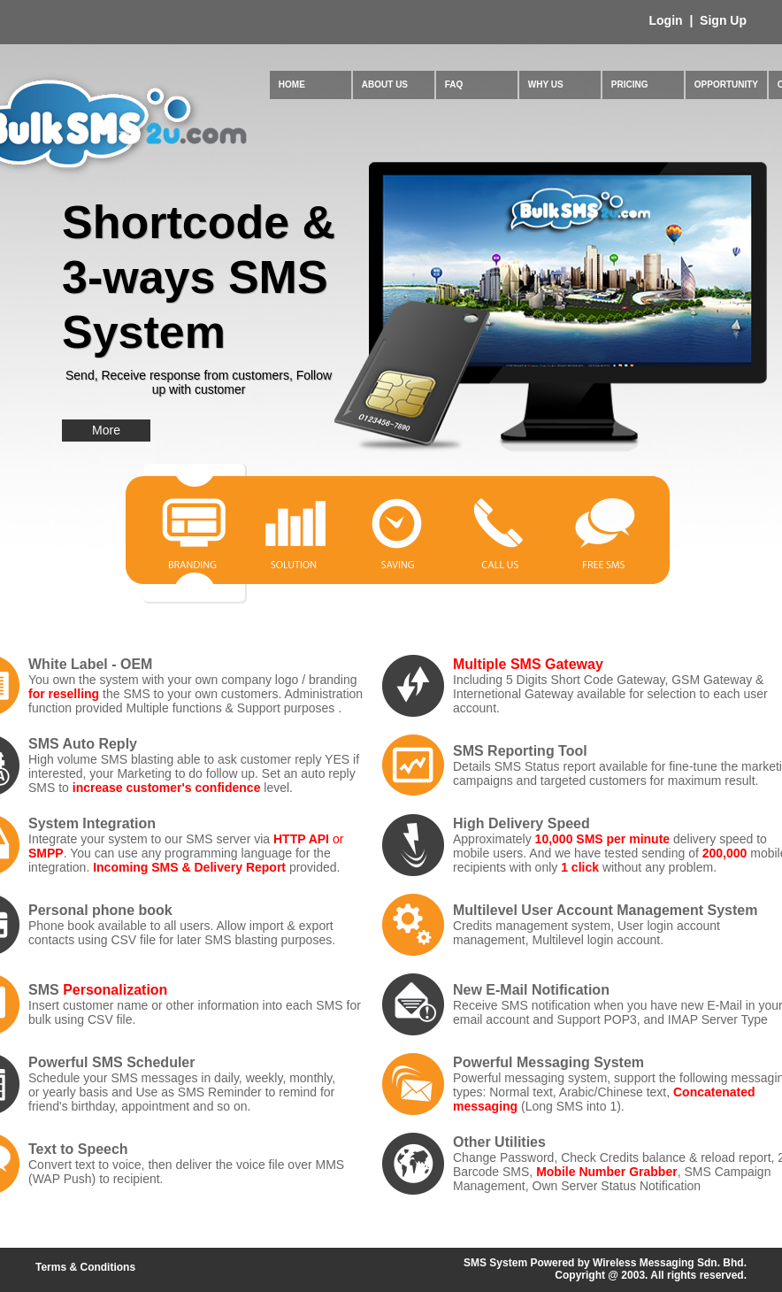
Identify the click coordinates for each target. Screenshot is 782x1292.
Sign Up (721, 20)
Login (667, 20)
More (106, 430)
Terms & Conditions (85, 1267)
